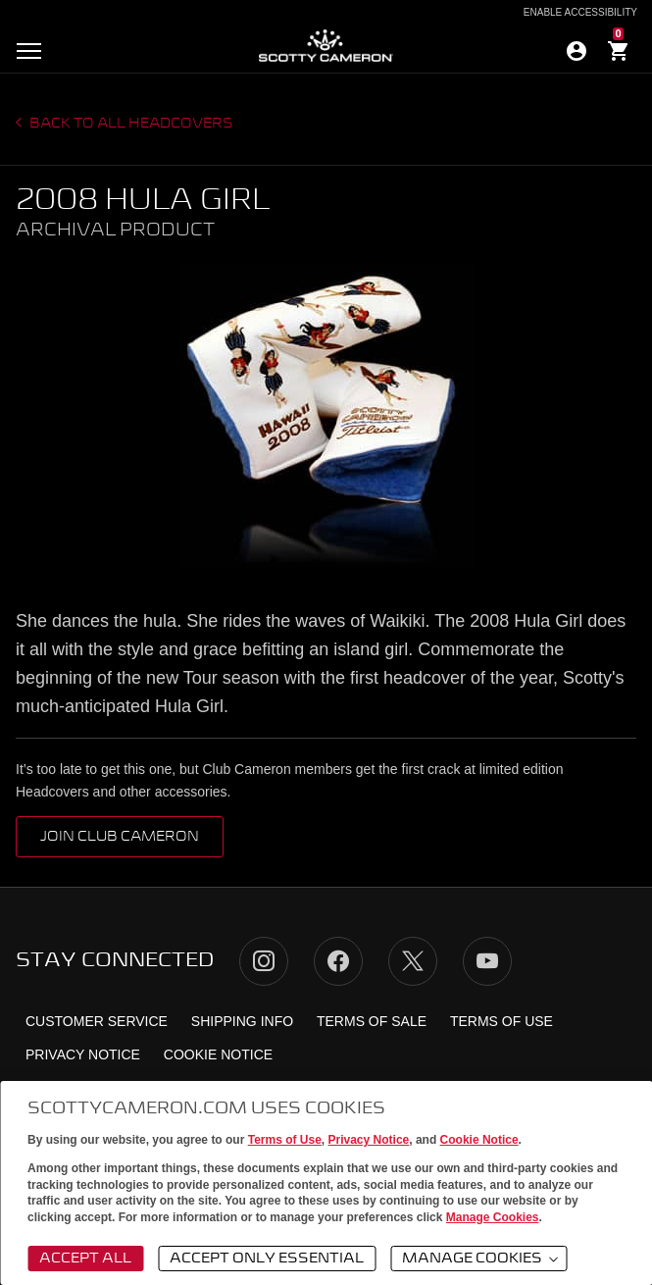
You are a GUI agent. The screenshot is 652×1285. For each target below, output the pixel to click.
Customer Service (96, 1021)
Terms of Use (285, 1140)
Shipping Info (242, 1021)
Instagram (263, 961)
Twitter (412, 961)
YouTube (487, 961)
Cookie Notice (479, 1140)
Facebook (338, 961)
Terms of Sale (371, 1021)
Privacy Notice (369, 1140)
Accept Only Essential (267, 1258)
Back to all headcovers (129, 123)
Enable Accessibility (580, 13)
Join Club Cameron (119, 837)
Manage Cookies (492, 1217)
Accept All (85, 1258)
